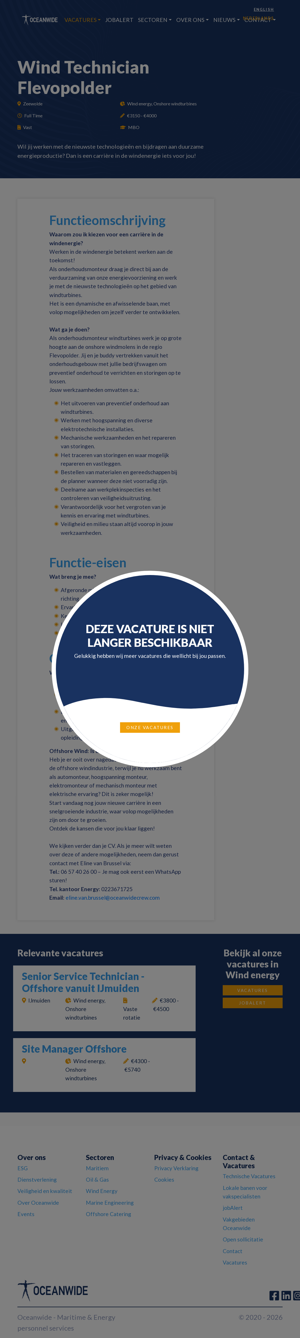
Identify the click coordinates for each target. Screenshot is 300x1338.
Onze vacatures (150, 727)
